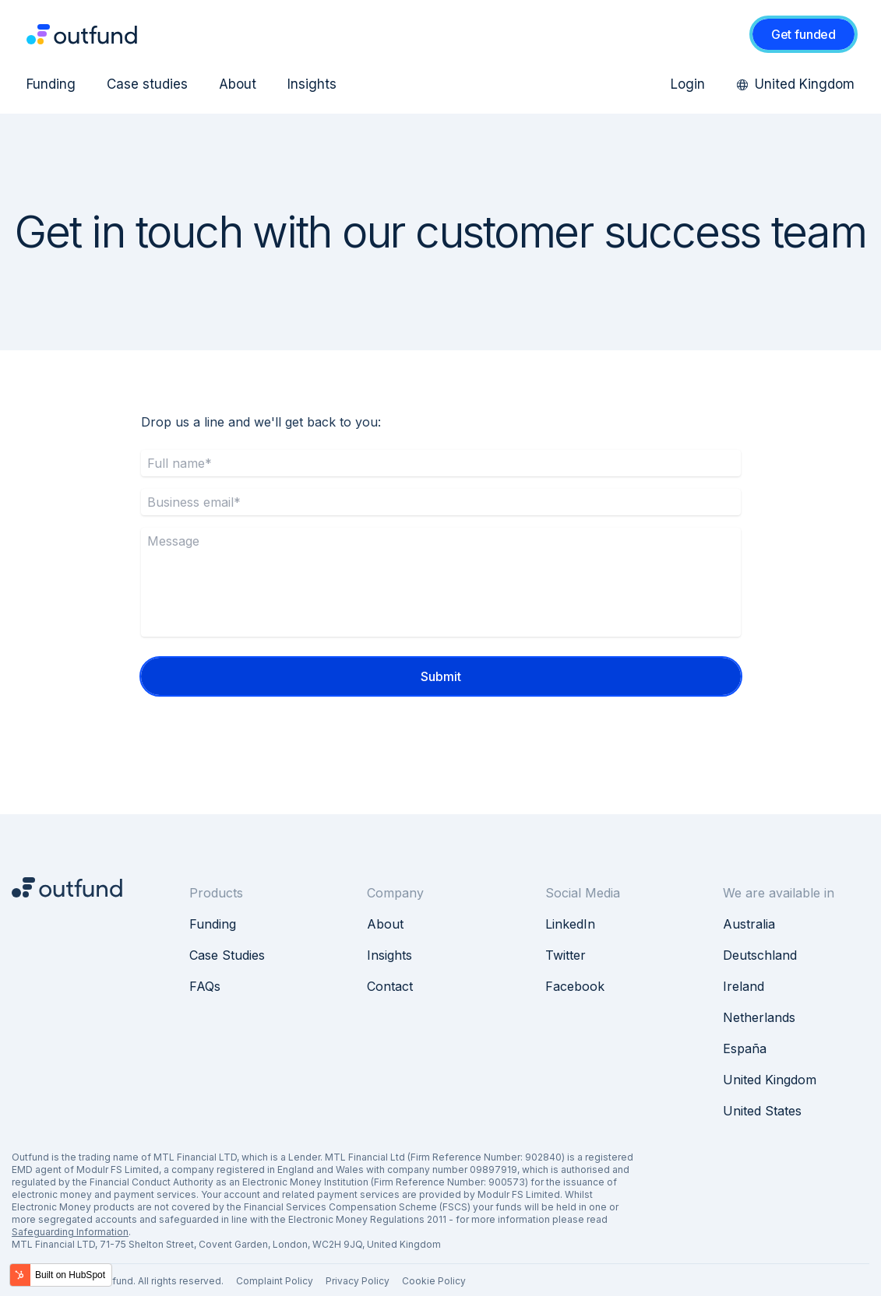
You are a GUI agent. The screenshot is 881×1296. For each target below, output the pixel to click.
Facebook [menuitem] (574, 986)
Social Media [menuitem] (582, 893)
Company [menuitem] (395, 893)
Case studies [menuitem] (147, 84)
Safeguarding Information (70, 1232)
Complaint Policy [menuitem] (274, 1281)
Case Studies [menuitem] (227, 955)
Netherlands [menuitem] (759, 1017)
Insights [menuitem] (312, 84)
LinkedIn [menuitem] (570, 924)
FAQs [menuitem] (204, 986)
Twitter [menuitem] (565, 955)
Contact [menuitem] (390, 986)
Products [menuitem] (216, 893)
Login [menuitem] (688, 84)
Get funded (803, 34)
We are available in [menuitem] (778, 893)
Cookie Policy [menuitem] (434, 1281)
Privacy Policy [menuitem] (357, 1281)
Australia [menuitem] (749, 924)
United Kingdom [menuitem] (795, 84)
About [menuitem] (237, 84)
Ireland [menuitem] (743, 986)
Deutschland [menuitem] (760, 955)
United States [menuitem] (762, 1111)
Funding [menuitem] (51, 84)
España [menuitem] (744, 1048)
